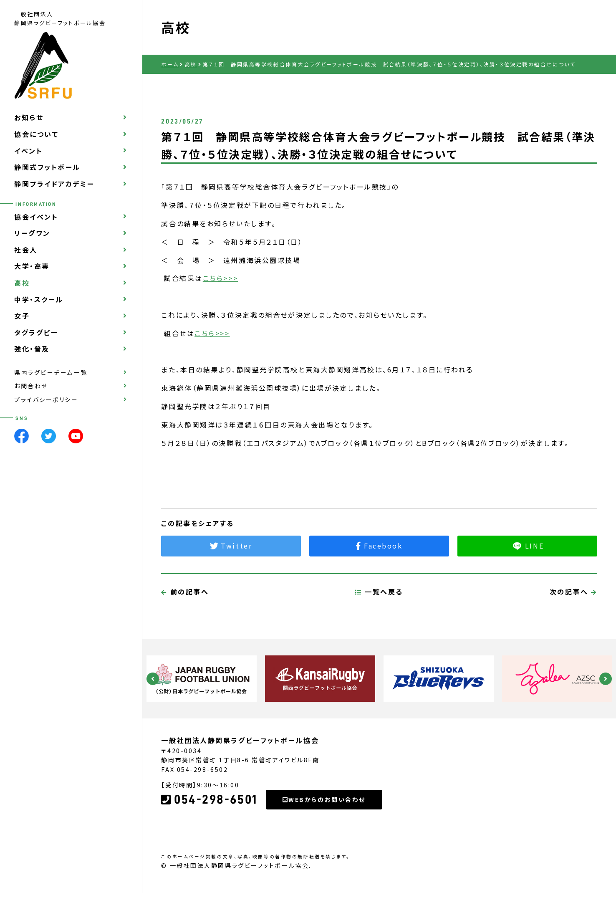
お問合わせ (31, 386)
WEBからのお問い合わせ (324, 839)
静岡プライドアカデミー (54, 184)
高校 (22, 283)
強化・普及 (32, 349)
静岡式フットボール (47, 167)
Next (605, 679)
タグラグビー (36, 332)
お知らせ (28, 117)
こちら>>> (220, 278)
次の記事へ (573, 631)
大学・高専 (32, 266)
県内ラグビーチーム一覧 (50, 372)
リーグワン (32, 233)
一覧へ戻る (379, 631)
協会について (36, 134)
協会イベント (36, 217)
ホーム (170, 64)
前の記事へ (185, 631)
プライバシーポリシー (46, 399)
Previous (152, 679)
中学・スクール (38, 299)
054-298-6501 (209, 838)
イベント (28, 151)
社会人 (26, 250)
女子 (22, 316)
